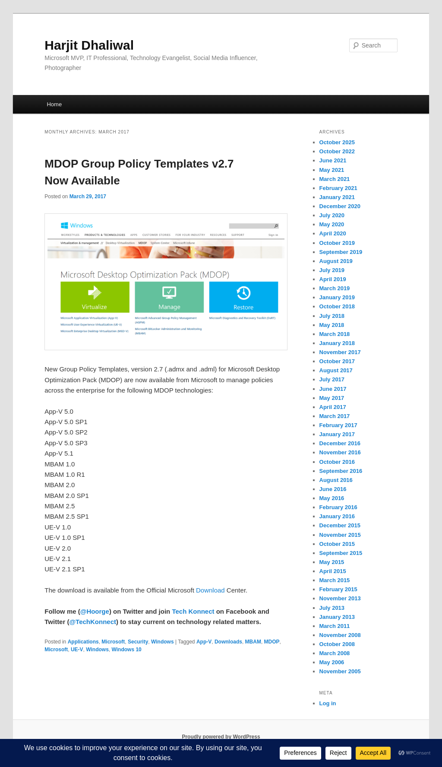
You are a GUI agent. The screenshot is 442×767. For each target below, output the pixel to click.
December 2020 (339, 206)
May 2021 (331, 170)
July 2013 (332, 608)
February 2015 (338, 589)
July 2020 (332, 215)
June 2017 (333, 389)
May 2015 (331, 562)
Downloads (228, 642)
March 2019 (334, 288)
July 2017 (332, 379)
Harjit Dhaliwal (89, 45)
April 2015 (332, 571)
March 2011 (334, 626)
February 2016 (338, 507)
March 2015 (334, 580)
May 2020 (331, 224)
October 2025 (337, 142)
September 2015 (341, 553)
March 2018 (334, 334)
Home (54, 104)
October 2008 (337, 644)
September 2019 (341, 252)
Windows (162, 642)
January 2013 (337, 617)
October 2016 (337, 462)
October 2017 (337, 361)
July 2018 (332, 316)
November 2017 (340, 352)
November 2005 (340, 671)
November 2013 (340, 598)
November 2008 (340, 635)
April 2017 (332, 407)
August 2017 (336, 370)
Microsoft (113, 642)
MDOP (272, 642)
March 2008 (334, 653)
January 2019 (337, 297)
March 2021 (334, 179)
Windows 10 (127, 650)
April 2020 (332, 233)
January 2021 (337, 197)
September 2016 (341, 471)
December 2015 (339, 525)
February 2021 (338, 188)
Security (138, 642)
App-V (204, 642)
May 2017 (331, 398)
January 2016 (337, 516)
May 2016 (331, 498)
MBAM (253, 642)
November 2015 (340, 535)
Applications (83, 642)
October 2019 (337, 243)
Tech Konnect (193, 611)
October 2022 (337, 151)
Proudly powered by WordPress (221, 737)
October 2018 (337, 306)
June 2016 (333, 489)
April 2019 (332, 279)
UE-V (77, 650)
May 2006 (331, 662)
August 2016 (336, 480)
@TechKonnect (92, 621)
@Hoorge (94, 611)
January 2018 (337, 343)
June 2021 (333, 160)
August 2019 (336, 261)
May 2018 (331, 325)
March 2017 (334, 416)
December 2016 (339, 443)
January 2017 (337, 434)
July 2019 (332, 270)
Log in (327, 703)
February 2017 (338, 425)
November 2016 (340, 452)
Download (210, 590)
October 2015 (337, 544)
